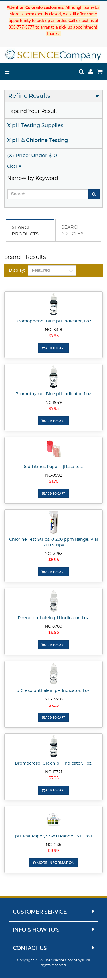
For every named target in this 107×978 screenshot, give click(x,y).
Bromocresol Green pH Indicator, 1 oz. (53, 763)
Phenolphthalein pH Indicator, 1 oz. (54, 618)
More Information (53, 863)
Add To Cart (53, 348)
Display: (17, 271)
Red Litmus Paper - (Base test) (53, 467)
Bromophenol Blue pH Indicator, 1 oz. (53, 321)
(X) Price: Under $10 (32, 155)
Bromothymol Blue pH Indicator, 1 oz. (53, 394)
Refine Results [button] (29, 96)
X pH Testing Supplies (35, 125)
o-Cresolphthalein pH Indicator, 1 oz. (53, 691)
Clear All (15, 166)
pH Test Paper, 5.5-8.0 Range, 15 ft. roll (53, 836)
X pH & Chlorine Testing (37, 140)
